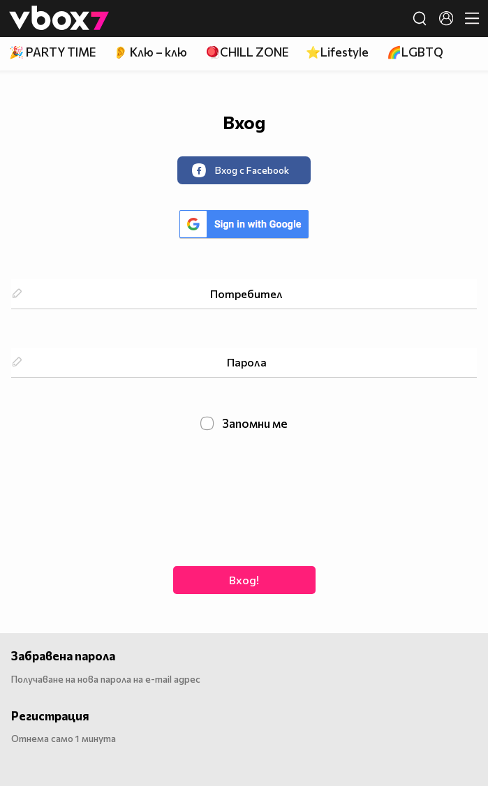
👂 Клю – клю (150, 52)
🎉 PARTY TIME (52, 52)
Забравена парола (63, 655)
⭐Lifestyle (337, 52)
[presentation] (244, 497)
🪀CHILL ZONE (246, 52)
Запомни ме (244, 424)
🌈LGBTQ (415, 52)
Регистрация (50, 716)
